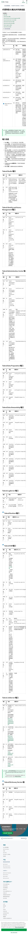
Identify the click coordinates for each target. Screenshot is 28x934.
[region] (14, 927)
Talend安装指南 (7, 5)
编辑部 (4, 916)
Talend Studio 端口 (7, 16)
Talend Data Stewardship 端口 (9, 23)
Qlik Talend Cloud (6, 866)
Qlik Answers (5, 874)
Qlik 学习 (5, 852)
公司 (4, 904)
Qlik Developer (6, 849)
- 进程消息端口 (10, 753)
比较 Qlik (5, 893)
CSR (4, 907)
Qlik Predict (5, 876)
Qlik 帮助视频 (5, 847)
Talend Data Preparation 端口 (9, 21)
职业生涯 (5, 914)
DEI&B (4, 909)
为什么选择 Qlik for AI (7, 891)
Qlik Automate (6, 878)
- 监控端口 (10, 765)
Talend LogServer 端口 (8, 25)
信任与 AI (5, 889)
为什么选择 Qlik (6, 884)
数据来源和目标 (6, 896)
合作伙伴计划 (6, 913)
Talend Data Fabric (6, 867)
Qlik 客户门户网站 (6, 854)
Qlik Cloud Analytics (7, 872)
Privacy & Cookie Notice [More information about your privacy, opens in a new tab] (19, 927)
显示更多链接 (7, 28)
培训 (4, 850)
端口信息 (5, 14)
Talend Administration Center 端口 (10, 20)
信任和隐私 (5, 887)
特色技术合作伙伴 (6, 894)
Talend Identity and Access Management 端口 (12, 18)
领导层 (4, 906)
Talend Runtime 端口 (7, 26)
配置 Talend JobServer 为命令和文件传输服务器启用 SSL (10, 721)
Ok (13, 929)
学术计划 (5, 911)
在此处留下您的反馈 (7, 833)
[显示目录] (2, 5)
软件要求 (22, 5)
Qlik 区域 (5, 898)
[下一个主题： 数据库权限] (20, 838)
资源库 (4, 856)
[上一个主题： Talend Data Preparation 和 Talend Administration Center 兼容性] (7, 838)
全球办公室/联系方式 (7, 918)
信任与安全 (5, 886)
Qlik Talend (5, 864)
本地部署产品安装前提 (15, 5)
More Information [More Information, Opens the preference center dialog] (14, 932)
